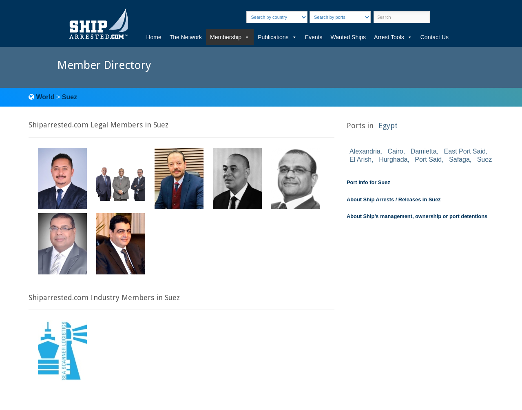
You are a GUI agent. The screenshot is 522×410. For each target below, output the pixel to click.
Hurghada (393, 159)
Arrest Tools (393, 37)
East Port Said (465, 151)
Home (153, 37)
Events (314, 37)
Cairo (395, 151)
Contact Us (434, 37)
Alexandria (364, 151)
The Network (186, 37)
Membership (230, 37)
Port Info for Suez (368, 182)
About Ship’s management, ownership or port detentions (417, 216)
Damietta (424, 151)
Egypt (388, 125)
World (45, 97)
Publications (277, 37)
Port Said (428, 159)
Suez (69, 97)
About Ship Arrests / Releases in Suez (394, 199)
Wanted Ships (348, 37)
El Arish (360, 159)
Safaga (459, 159)
